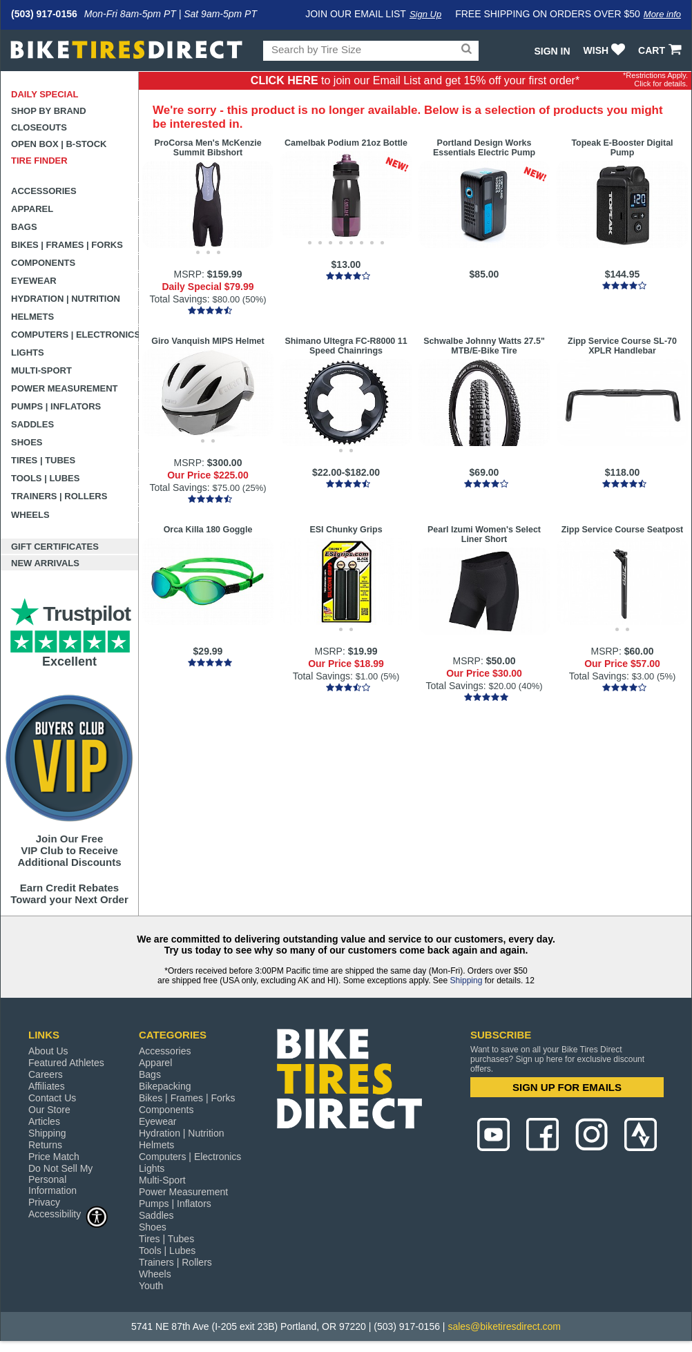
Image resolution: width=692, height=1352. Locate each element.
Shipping (466, 980)
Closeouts (39, 127)
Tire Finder (39, 160)
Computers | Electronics (75, 334)
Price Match (53, 1156)
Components (43, 263)
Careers (45, 1074)
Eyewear (34, 281)
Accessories (44, 191)
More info (662, 14)
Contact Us (52, 1097)
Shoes (27, 442)
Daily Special (45, 94)
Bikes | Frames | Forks (67, 245)
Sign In (552, 51)
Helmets (32, 316)
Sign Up (425, 14)
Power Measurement (64, 388)
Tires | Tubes (43, 460)
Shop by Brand (48, 111)
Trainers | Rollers (59, 496)
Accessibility (68, 1213)
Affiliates (46, 1086)
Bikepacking (165, 1086)
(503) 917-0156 (44, 13)
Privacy (44, 1202)
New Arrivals (45, 563)
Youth (151, 1285)
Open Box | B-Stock (58, 144)
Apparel (32, 209)
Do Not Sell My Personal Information (60, 1179)
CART (661, 50)
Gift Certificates (55, 546)
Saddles (32, 424)
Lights (27, 352)
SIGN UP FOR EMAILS (567, 1087)
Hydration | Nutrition (65, 298)
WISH (606, 50)
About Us (48, 1050)
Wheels (30, 515)
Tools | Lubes (45, 478)
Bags (24, 227)
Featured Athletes (66, 1062)
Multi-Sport (41, 370)
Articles (44, 1121)
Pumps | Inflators (56, 406)
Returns (45, 1144)
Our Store (49, 1109)
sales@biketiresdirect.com (504, 1326)
